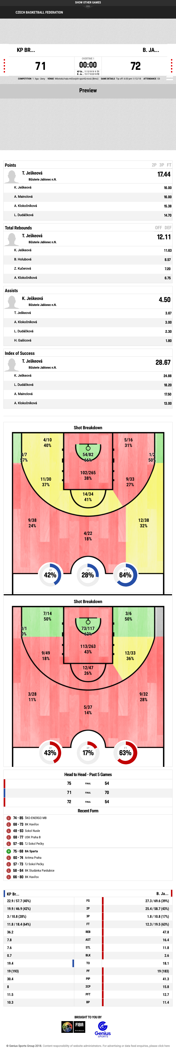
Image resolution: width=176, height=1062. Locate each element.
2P (154, 165)
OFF (158, 227)
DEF (168, 227)
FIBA (73, 1029)
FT (169, 165)
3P (161, 165)
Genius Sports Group (103, 1029)
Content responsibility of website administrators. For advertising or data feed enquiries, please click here (106, 1046)
